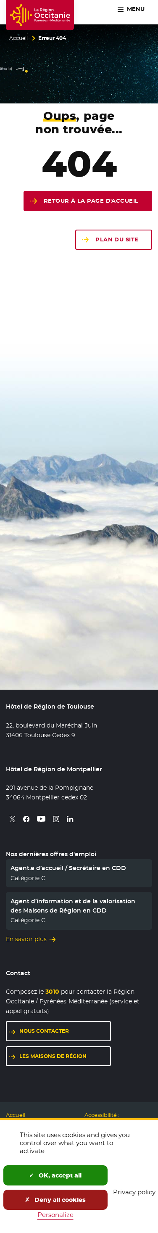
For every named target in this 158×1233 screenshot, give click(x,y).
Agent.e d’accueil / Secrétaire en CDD (68, 868)
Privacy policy (134, 1192)
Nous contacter (44, 1031)
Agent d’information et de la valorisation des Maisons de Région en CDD (73, 905)
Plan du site (116, 239)
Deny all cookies (55, 1200)
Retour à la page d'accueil (91, 201)
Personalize (55, 1215)
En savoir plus (26, 939)
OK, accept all (55, 1175)
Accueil (18, 38)
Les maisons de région (53, 1056)
